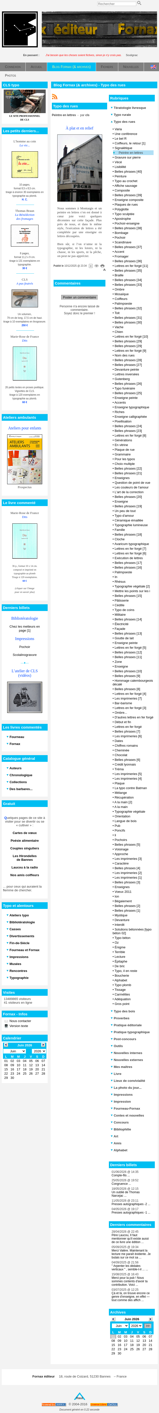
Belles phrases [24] (128, 426)
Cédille (119, 605)
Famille (120, 530)
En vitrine (121, 445)
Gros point (122, 1004)
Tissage (120, 990)
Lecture (120, 957)
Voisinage (121, 849)
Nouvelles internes (126, 1053)
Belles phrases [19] (128, 506)
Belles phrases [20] (128, 497)
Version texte (18, 1026)
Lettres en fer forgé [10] (131, 336)
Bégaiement (123, 901)
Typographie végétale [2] (132, 586)
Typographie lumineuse (131, 525)
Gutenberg (122, 379)
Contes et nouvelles (127, 1115)
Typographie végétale (130, 811)
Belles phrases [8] (127, 689)
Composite (122, 190)
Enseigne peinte (126, 398)
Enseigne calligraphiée (131, 416)
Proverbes (120, 1018)
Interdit (119, 925)
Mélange (121, 793)
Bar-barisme (123, 703)
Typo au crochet (126, 181)
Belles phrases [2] (127, 906)
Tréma (119, 769)
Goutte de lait (124, 638)
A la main (120, 807)
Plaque (119, 783)
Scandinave (123, 242)
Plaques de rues (126, 204)
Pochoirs (121, 840)
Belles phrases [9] (127, 676)
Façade (120, 629)
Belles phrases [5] (127, 844)
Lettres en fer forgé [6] (130, 553)
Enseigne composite (129, 200)
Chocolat (121, 755)
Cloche (119, 539)
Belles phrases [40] (128, 171)
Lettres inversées (127, 374)
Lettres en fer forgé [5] (130, 647)
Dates (119, 741)
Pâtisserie (122, 600)
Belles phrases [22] (128, 468)
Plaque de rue (125, 449)
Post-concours (123, 1039)
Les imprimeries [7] (128, 698)
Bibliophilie (121, 1129)
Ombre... (121, 712)
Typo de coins (124, 610)
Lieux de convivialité (128, 1081)
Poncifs (120, 830)
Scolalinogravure (25, 655)
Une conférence (126, 134)
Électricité (121, 624)
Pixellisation (123, 421)
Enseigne (121, 501)
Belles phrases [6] (127, 760)
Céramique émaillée (129, 520)
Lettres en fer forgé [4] (130, 694)
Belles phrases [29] (128, 341)
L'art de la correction (129, 492)
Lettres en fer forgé (128, 727)
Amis (116, 1143)
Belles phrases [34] (128, 280)
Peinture (120, 176)
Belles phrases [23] (128, 431)
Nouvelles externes (127, 1060)
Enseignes (122, 478)
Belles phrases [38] (128, 228)
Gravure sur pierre (127, 157)
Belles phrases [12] (128, 652)
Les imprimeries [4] (128, 778)
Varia (118, 129)
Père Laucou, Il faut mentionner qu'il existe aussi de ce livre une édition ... (130, 1238)
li (115, 835)
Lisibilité (120, 167)
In (116, 577)
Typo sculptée (124, 214)
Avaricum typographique (131, 544)
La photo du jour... (126, 1088)
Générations (123, 440)
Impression (121, 1101)
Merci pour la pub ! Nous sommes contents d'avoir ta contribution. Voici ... (130, 1281)
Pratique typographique (130, 1032)
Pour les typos (125, 459)
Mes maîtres (121, 1067)
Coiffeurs (121, 299)
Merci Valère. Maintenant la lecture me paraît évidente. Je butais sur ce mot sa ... (131, 1254)
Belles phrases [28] (128, 360)
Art (114, 1136)
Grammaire (123, 454)
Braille (119, 275)
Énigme (120, 947)
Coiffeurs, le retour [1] (130, 143)
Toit (117, 313)
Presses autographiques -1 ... (131, 1212)
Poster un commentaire (79, 297)
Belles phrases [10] (128, 671)
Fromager (121, 256)
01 (113, 1336)
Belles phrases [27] (128, 365)
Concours (120, 1122)
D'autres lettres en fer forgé (134, 717)
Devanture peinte (127, 369)
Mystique (121, 915)
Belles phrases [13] (128, 633)
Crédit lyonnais (125, 764)
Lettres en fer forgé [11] (131, 266)
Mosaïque (122, 294)
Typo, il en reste (126, 971)
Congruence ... (121, 1184)
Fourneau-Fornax (125, 1108)
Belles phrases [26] (128, 383)
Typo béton (122, 938)
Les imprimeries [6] (128, 736)
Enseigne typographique (132, 407)
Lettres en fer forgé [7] (130, 548)
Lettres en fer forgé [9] (130, 351)
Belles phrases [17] (128, 563)
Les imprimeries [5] (128, 774)
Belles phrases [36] (128, 261)
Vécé (118, 162)
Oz (117, 942)
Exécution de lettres (129, 558)
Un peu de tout (125, 511)
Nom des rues (125, 355)
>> (148, 1326)
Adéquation (122, 999)
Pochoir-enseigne (127, 223)
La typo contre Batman (131, 788)
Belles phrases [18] (128, 534)
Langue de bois (126, 821)
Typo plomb (123, 985)
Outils (117, 1046)
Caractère (122, 863)
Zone (118, 662)
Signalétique (123, 148)
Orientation (122, 816)
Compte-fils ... (121, 1175)
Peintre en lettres (131, 153)
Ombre (119, 289)
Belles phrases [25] (128, 393)
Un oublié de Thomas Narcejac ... (126, 1193)
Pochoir (24, 647)
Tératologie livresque (128, 108)
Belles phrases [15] (128, 596)
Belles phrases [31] (128, 318)
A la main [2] (123, 802)
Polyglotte (122, 209)
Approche (121, 854)
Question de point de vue (132, 482)
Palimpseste (123, 303)
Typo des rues (123, 122)
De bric (120, 966)
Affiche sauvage (125, 186)
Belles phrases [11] (128, 657)
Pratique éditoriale (126, 1025)
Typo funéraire (125, 388)
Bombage (121, 233)
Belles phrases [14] (128, 619)
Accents (120, 402)
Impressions (122, 1094)
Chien (119, 332)
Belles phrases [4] (127, 868)
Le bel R (120, 138)
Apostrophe (122, 219)
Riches (119, 412)
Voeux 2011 (123, 892)
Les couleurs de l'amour (132, 487)
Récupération (124, 797)
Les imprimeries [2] (128, 873)
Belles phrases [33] (128, 285)
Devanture (122, 920)
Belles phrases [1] (127, 910)
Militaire (120, 614)
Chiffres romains (126, 745)
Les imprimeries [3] (128, 859)
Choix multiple (125, 464)
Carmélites (122, 994)
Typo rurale (121, 115)
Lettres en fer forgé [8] (130, 435)
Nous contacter (20, 1021)
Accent (119, 252)
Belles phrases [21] (128, 473)
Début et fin (123, 722)
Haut (79, 1398)
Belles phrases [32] (128, 308)
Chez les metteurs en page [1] (25, 628)
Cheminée (122, 750)
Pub (117, 826)
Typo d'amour (124, 515)
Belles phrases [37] (128, 247)
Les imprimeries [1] (128, 877)
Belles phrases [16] (128, 567)
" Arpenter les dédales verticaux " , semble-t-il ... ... (130, 1267)
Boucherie (122, 975)
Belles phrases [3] (127, 882)
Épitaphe (121, 961)
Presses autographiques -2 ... (131, 1204)
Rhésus (120, 581)
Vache (119, 327)
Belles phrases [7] (127, 731)
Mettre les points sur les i (132, 591)
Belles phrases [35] (128, 270)
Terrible (120, 952)
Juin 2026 (131, 1319)
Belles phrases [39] (128, 195)
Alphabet (120, 980)
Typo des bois (123, 1011)
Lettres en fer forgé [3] (130, 708)
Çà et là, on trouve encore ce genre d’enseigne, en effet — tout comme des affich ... (131, 1296)
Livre (116, 1074)
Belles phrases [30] (128, 322)
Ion (117, 896)
